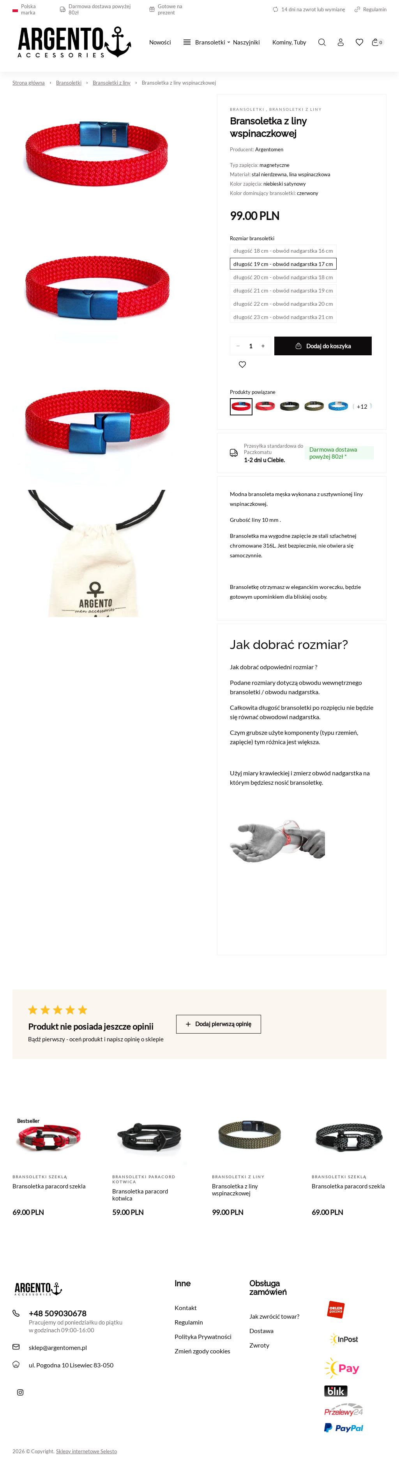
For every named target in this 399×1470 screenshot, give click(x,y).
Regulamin (371, 9)
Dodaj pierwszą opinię (218, 1023)
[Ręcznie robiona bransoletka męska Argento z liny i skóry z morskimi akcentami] (20, 1392)
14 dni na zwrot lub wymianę (309, 9)
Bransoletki (68, 83)
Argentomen (269, 149)
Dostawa (261, 1330)
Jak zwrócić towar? (274, 1316)
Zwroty (259, 1345)
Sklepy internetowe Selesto (86, 1451)
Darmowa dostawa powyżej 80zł (95, 9)
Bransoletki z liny (112, 83)
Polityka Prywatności (203, 1336)
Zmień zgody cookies (202, 1351)
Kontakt (186, 1307)
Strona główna (28, 83)
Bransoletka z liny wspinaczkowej (179, 83)
